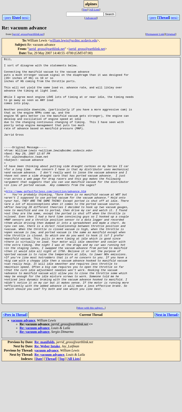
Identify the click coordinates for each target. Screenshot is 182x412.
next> (26, 17)
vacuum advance (23, 369)
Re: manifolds (45, 391)
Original (170, 34)
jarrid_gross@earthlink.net (47, 49)
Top (85, 9)
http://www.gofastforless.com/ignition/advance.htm (46, 218)
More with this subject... (91, 356)
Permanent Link (155, 34)
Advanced (91, 18)
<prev (7, 17)
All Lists (94, 9)
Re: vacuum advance (34, 377)
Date (16, 17)
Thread (163, 17)
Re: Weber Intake (47, 395)
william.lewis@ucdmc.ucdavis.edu (73, 40)
